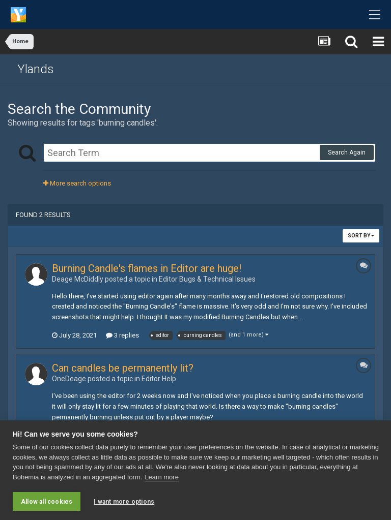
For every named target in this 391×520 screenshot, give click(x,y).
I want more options (124, 501)
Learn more (161, 477)
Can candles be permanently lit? (122, 368)
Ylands (35, 69)
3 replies (122, 335)
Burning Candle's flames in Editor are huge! (146, 268)
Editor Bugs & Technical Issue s (207, 279)
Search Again (347, 152)
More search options (77, 183)
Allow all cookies (46, 501)
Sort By (361, 235)
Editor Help (159, 379)
